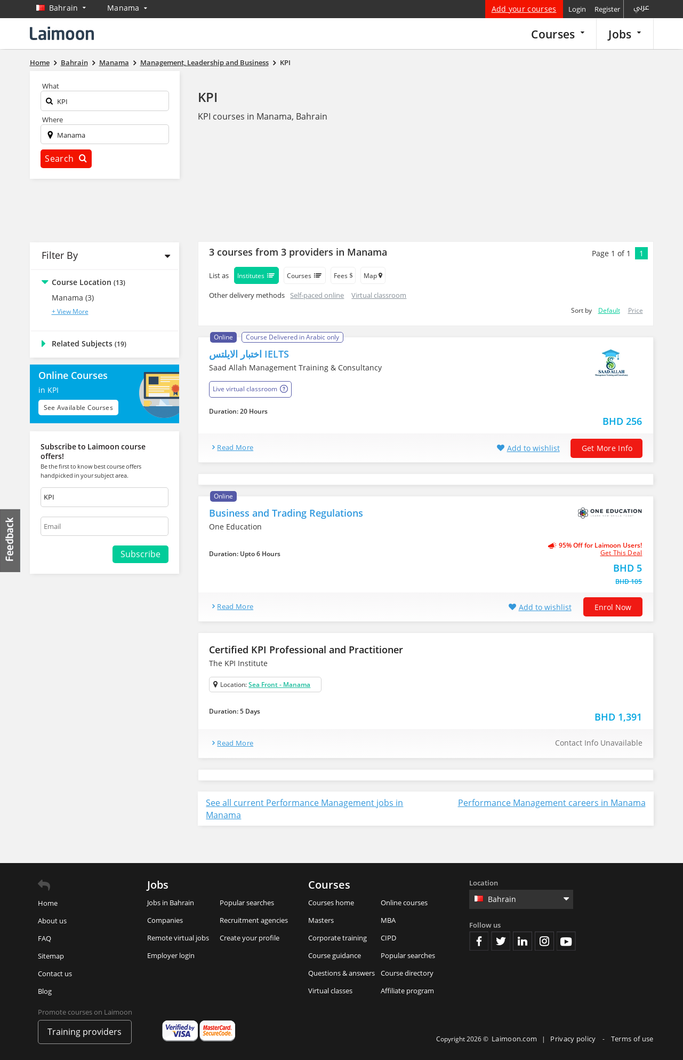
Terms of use (632, 1038)
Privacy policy (574, 1038)
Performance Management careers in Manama (552, 803)
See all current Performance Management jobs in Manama (304, 809)
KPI (208, 97)
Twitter (500, 941)
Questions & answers (341, 973)
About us (52, 920)
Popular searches (247, 902)
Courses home (331, 902)
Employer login (171, 955)
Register (607, 9)
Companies (165, 920)
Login (577, 9)
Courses (557, 34)
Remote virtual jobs (178, 938)
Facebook (478, 941)
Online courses (404, 902)
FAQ (44, 938)
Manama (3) (73, 297)
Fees (343, 275)
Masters (321, 920)
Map (373, 275)
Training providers (84, 1032)
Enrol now (612, 607)
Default (609, 310)
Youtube (566, 941)
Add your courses (524, 9)
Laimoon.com (514, 1038)
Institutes (256, 275)
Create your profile (249, 938)
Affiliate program (407, 990)
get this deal (621, 553)
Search (65, 158)
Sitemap (51, 956)
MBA (388, 920)
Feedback (10, 540)
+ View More (70, 311)
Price (635, 310)
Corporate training (337, 938)
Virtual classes (330, 990)
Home (48, 903)
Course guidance (334, 955)
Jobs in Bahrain (170, 902)
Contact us (55, 973)
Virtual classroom (378, 295)
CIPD (388, 938)
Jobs (624, 34)
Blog (45, 991)
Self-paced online (317, 295)
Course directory (407, 973)
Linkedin (522, 941)
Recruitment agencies (254, 920)
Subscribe (140, 554)
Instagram (544, 941)
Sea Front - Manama (279, 684)
